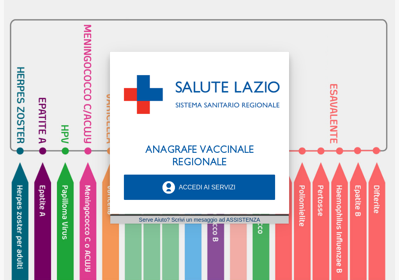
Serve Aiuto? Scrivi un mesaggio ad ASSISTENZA (199, 220)
